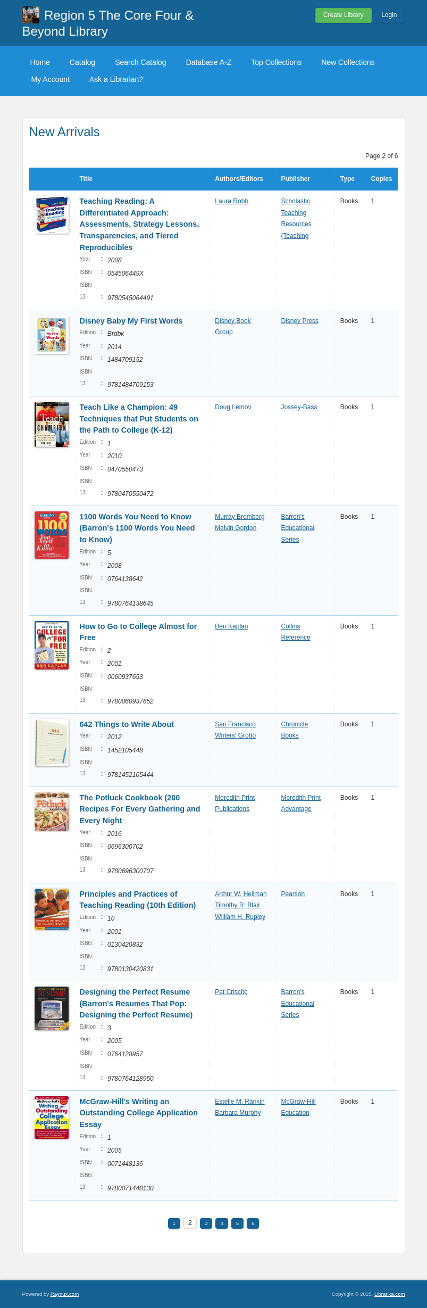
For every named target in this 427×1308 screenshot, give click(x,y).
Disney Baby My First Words (131, 321)
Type (347, 179)
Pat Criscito (231, 992)
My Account (50, 79)
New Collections (347, 62)
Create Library (343, 15)
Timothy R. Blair (237, 905)
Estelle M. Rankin (239, 1101)
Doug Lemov (233, 407)
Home (40, 62)
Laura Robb (231, 201)
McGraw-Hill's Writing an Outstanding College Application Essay (139, 1113)
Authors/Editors (239, 179)
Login (389, 15)
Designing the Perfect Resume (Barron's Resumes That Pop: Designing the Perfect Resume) (136, 1003)
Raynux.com (65, 1294)
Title (86, 179)
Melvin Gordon (235, 528)
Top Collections (276, 62)
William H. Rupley (240, 917)
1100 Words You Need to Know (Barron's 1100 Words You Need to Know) (137, 528)
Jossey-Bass (299, 407)
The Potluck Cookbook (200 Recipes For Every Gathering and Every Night (140, 809)
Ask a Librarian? (116, 79)
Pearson (293, 894)
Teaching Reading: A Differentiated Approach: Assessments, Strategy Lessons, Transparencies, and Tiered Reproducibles (139, 224)
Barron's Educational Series (297, 528)
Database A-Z (209, 62)
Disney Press (300, 321)
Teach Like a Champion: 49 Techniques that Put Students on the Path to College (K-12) (139, 418)
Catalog (82, 62)
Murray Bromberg (239, 516)
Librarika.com (389, 1294)
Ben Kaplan (231, 626)
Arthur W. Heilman (240, 894)
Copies (381, 179)
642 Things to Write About (127, 724)
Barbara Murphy (238, 1112)
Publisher (295, 179)
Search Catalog (140, 62)
